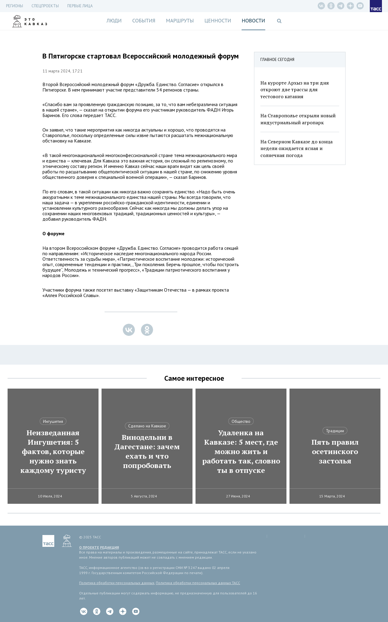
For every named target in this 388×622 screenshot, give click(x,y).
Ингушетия (53, 421)
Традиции (335, 430)
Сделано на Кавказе (147, 426)
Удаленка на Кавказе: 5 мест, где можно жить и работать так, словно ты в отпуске (241, 451)
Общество (241, 421)
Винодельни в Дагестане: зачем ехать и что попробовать (147, 451)
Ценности (217, 21)
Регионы (14, 5)
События (143, 21)
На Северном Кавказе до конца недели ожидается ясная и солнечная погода (296, 148)
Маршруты (180, 21)
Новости (253, 21)
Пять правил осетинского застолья (335, 451)
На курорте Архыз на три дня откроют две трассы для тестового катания (294, 89)
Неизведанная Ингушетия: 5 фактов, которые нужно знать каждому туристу (53, 451)
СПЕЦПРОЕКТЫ (45, 5)
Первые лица (80, 5)
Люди (114, 21)
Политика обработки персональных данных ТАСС (198, 582)
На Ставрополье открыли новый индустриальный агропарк (298, 118)
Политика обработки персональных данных (116, 582)
